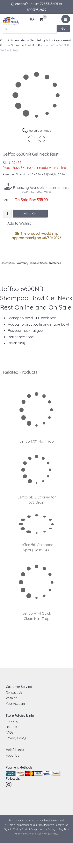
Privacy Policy (16, 738)
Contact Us (14, 692)
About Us (12, 755)
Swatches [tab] (55, 263)
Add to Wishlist (19, 223)
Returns (11, 727)
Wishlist (11, 698)
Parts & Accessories (13, 40)
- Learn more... (40, 187)
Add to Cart (30, 213)
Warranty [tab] (22, 263)
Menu (66, 20)
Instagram (9, 785)
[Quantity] (7, 214)
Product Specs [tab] (38, 263)
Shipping (12, 721)
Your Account (15, 704)
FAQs (9, 732)
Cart (43, 19)
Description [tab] (8, 263)
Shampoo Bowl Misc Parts (28, 45)
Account (33, 21)
